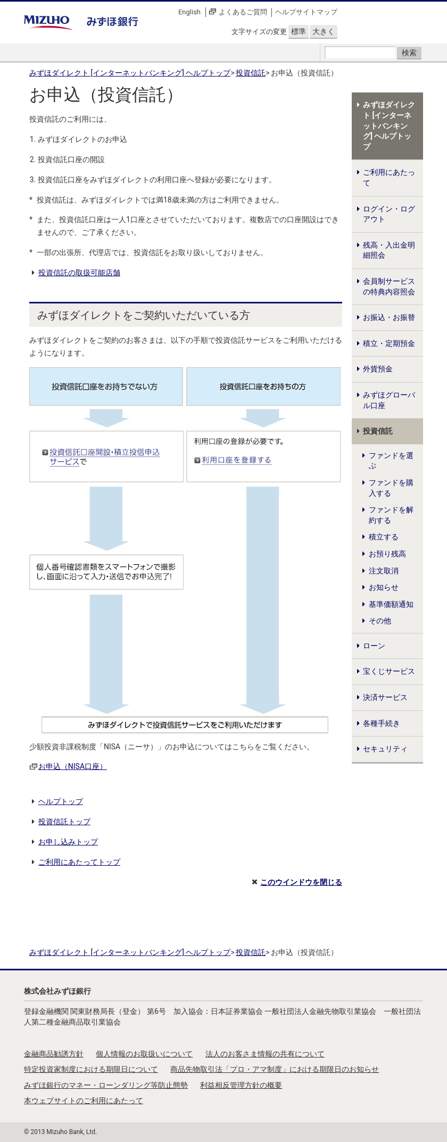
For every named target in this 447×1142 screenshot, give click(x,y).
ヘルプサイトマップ (306, 12)
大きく (323, 31)
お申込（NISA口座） (72, 766)
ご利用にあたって (389, 177)
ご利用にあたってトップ (79, 862)
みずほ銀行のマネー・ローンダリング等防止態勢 (106, 1085)
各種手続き (381, 723)
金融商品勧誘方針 (54, 1054)
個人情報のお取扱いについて (144, 1054)
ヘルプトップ (60, 801)
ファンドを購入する (391, 487)
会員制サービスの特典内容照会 (389, 286)
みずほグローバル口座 (389, 400)
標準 (298, 31)
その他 (380, 620)
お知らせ (384, 587)
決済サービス (385, 697)
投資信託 (251, 73)
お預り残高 (387, 553)
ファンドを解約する (391, 515)
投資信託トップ (64, 821)
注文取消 (384, 570)
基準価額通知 (391, 604)
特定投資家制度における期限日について (91, 1069)
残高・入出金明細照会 (389, 250)
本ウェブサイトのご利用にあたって (83, 1100)
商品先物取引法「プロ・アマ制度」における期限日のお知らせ (274, 1069)
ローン (374, 645)
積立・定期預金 (389, 343)
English (189, 12)
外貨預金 (378, 369)
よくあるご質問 (243, 12)
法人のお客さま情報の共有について (265, 1054)
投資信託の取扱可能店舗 (79, 272)
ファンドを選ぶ (391, 460)
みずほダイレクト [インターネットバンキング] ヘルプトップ (129, 73)
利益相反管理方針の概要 (241, 1085)
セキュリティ (385, 749)
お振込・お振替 (389, 317)
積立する (384, 536)
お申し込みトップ (68, 842)
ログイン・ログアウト (389, 214)
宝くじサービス (389, 671)
